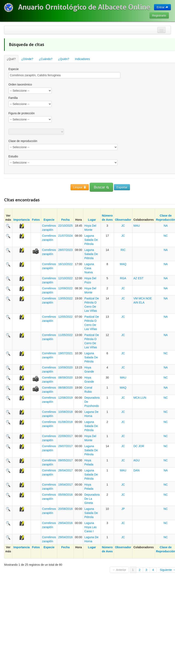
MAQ (123, 264)
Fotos (36, 219)
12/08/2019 (65, 397)
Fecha (65, 219)
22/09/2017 (65, 436)
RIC (123, 250)
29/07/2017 (65, 446)
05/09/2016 (65, 494)
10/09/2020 (65, 367)
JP (123, 508)
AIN (135, 302)
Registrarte (159, 15)
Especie (49, 219)
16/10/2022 (65, 264)
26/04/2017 (65, 470)
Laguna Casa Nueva (89, 268)
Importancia (21, 219)
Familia (13, 97)
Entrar (162, 7)
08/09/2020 (65, 377)
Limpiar (79, 187)
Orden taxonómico (20, 84)
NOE (149, 298)
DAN (136, 470)
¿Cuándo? (45, 59)
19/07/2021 (65, 353)
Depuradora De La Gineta (92, 498)
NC (166, 235)
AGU (136, 460)
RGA (123, 278)
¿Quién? (63, 59)
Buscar (101, 187)
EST (141, 278)
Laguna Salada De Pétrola (91, 240)
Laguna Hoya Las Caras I (90, 527)
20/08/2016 (65, 508)
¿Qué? (11, 59)
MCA (142, 298)
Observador (123, 219)
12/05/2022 (65, 316)
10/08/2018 (65, 411)
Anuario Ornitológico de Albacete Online (84, 7)
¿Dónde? (27, 59)
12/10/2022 (65, 278)
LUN (143, 397)
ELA (141, 302)
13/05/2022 (65, 298)
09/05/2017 (65, 460)
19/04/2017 (65, 484)
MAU (136, 225)
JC (123, 225)
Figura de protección (21, 113)
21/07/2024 (65, 235)
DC (135, 446)
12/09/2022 (65, 288)
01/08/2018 (65, 422)
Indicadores (82, 59)
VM (135, 298)
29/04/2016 (65, 523)
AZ (135, 278)
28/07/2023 (65, 250)
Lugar (92, 219)
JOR (141, 446)
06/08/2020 (65, 387)
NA (166, 225)
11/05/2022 (65, 335)
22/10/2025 (65, 225)
